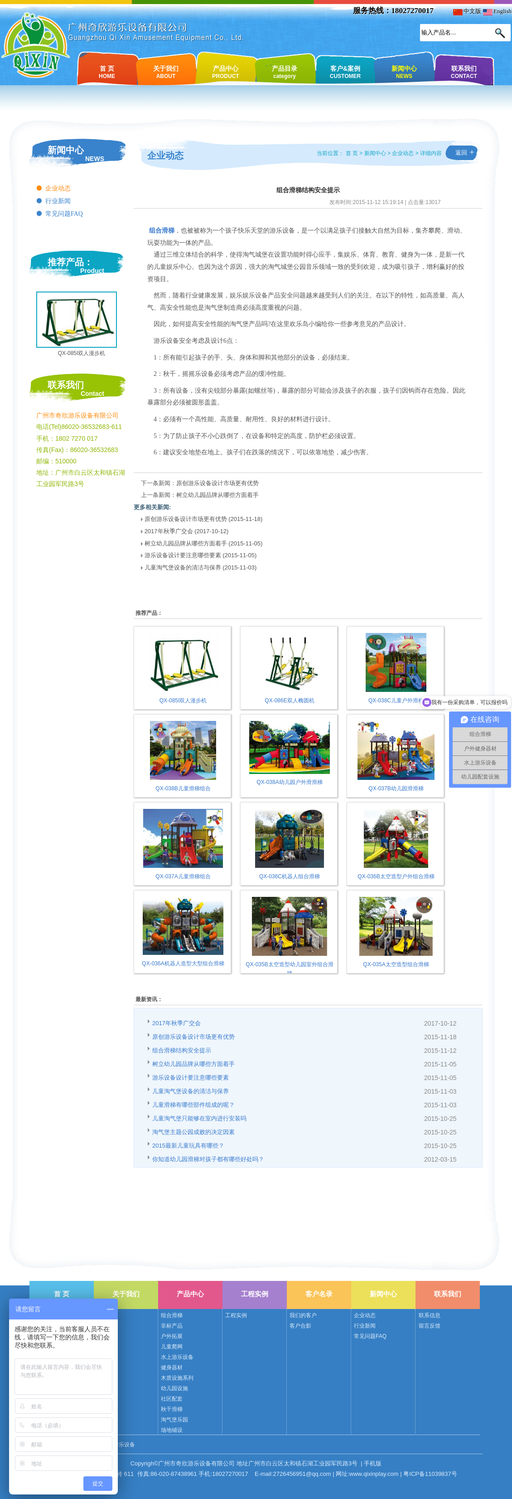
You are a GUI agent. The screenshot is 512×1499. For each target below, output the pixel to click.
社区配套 (172, 1399)
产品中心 (225, 71)
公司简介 (107, 1315)
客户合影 (300, 1326)
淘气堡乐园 (174, 1419)
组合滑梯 (172, 1315)
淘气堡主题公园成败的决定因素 (193, 1132)
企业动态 (58, 188)
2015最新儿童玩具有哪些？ (188, 1145)
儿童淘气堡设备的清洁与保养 (184, 567)
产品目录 (284, 71)
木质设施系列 (177, 1378)
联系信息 (429, 1315)
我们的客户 (303, 1315)
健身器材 (172, 1367)
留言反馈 (429, 1326)
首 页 (107, 71)
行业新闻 (58, 201)
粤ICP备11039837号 (430, 1473)
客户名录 (319, 1294)
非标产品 (172, 1326)
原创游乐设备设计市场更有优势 (217, 483)
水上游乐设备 (177, 1357)
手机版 (373, 1463)
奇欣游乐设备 (118, 1444)
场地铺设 (172, 1430)
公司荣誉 (107, 1326)
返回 (461, 152)
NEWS (94, 158)
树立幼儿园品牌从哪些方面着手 (217, 495)
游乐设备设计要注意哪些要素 (183, 555)
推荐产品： (70, 262)
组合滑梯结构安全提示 (181, 1050)
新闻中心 (404, 71)
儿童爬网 (172, 1346)
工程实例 (254, 1294)
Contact (92, 393)
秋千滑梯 (172, 1409)
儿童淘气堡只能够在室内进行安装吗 (199, 1118)
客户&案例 (345, 71)
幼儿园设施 (174, 1388)
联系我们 (464, 71)
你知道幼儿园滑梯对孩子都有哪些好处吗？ (208, 1159)
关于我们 (166, 71)
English (497, 11)
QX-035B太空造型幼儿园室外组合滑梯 (289, 964)
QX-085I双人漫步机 (82, 353)
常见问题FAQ (64, 213)
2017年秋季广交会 (169, 531)
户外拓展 (172, 1336)
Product (92, 270)
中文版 (467, 11)
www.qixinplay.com (374, 1473)
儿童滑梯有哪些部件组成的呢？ (193, 1104)
